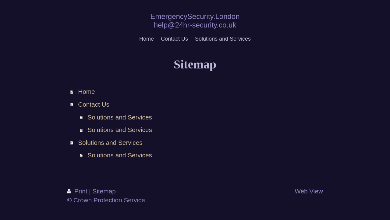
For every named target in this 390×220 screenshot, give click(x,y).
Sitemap (104, 191)
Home (86, 91)
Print (78, 191)
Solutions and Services (119, 117)
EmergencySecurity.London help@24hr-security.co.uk (194, 20)
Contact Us (93, 104)
